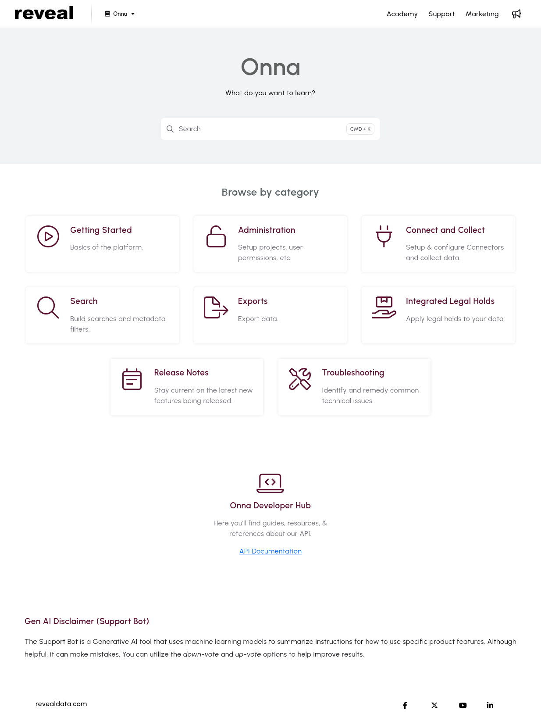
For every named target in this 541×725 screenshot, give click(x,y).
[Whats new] (516, 14)
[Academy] (402, 14)
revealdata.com (61, 704)
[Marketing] (482, 14)
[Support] (441, 14)
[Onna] (119, 14)
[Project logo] (44, 14)
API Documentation (270, 551)
